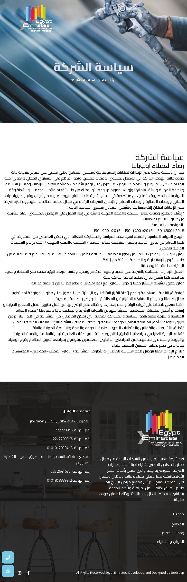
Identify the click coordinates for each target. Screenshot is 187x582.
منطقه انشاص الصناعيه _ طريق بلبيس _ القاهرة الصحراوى (47, 459)
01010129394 (57, 447)
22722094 (63, 430)
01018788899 (57, 480)
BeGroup (177, 572)
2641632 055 (60, 471)
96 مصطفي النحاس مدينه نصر (52, 421)
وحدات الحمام (173, 533)
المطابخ (178, 524)
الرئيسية (109, 80)
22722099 (60, 438)
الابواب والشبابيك (170, 541)
